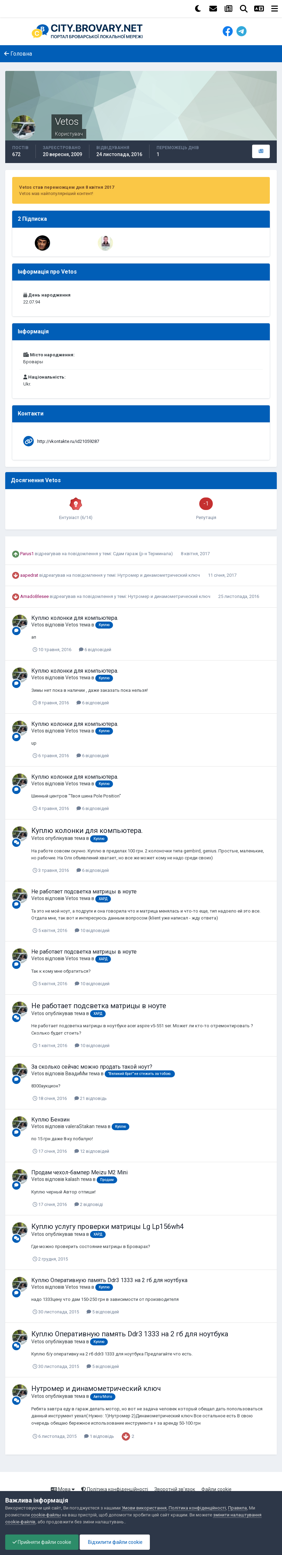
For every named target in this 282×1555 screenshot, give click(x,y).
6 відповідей (95, 649)
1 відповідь (99, 1436)
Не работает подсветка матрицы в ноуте (84, 891)
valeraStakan (80, 1126)
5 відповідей (103, 1311)
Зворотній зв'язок (174, 1489)
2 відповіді (88, 1204)
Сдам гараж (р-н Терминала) (143, 553)
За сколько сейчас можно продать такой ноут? (91, 1066)
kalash (72, 1179)
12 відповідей (91, 1151)
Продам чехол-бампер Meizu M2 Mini (79, 1172)
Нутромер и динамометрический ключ (159, 575)
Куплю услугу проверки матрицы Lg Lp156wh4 (107, 1226)
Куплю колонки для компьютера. (74, 618)
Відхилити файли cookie (115, 1542)
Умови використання (144, 1508)
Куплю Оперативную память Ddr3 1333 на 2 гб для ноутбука (109, 1280)
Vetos (37, 624)
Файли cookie (216, 1489)
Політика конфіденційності (114, 1489)
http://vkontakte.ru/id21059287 (68, 441)
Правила (237, 1508)
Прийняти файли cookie (42, 1542)
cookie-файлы (46, 1514)
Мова (63, 1489)
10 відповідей (92, 930)
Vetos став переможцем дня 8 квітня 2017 (66, 187)
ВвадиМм (76, 1073)
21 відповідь (90, 1098)
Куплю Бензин (50, 1119)
